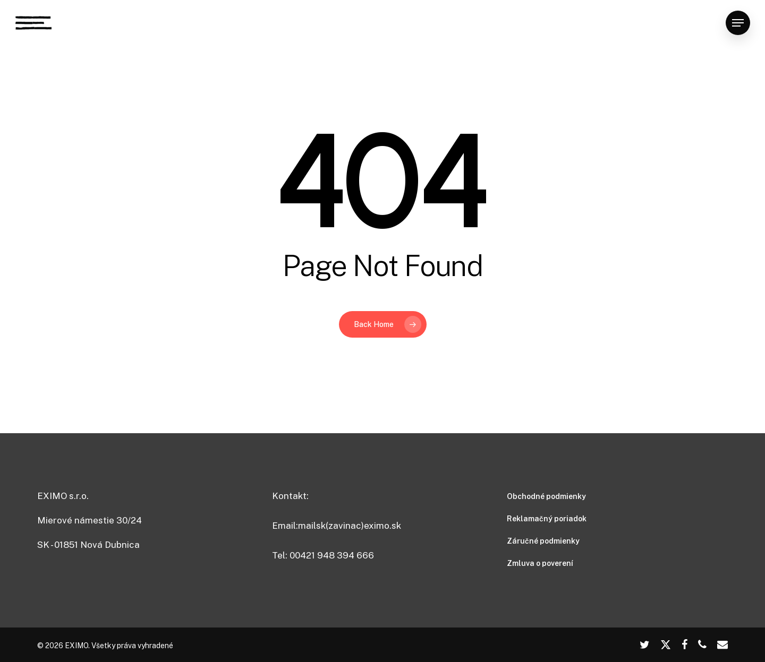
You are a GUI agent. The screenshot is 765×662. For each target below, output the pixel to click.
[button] (738, 23)
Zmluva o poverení (540, 563)
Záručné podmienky (543, 541)
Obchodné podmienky (546, 496)
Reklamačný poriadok (546, 518)
